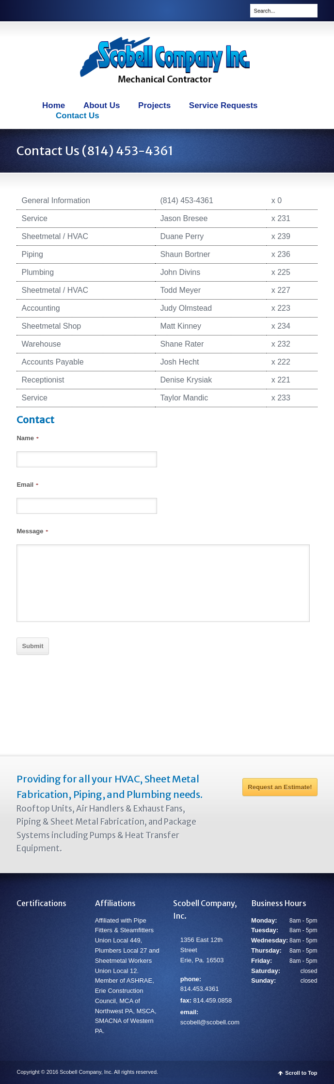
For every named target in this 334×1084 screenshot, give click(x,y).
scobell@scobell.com (209, 1022)
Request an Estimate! (280, 787)
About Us (101, 105)
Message (32, 531)
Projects (154, 105)
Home (53, 105)
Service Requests (223, 105)
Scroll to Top (301, 1073)
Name (27, 438)
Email (27, 484)
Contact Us (77, 115)
